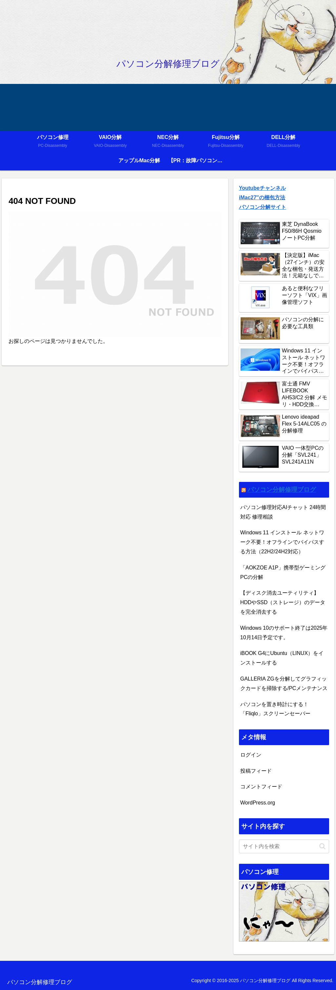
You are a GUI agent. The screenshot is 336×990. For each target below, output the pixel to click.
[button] (322, 846)
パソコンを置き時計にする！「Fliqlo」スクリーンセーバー (275, 709)
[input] (284, 846)
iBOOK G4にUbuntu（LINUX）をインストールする (282, 657)
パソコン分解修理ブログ (281, 489)
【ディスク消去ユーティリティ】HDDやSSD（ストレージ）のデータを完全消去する (283, 602)
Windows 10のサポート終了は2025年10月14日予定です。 (284, 632)
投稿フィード (256, 771)
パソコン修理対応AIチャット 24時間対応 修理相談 (283, 512)
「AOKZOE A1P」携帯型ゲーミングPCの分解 (283, 572)
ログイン (250, 755)
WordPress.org (257, 802)
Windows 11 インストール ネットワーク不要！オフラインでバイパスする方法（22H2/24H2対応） (282, 542)
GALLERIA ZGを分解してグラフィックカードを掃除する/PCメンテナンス (284, 683)
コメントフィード (261, 786)
